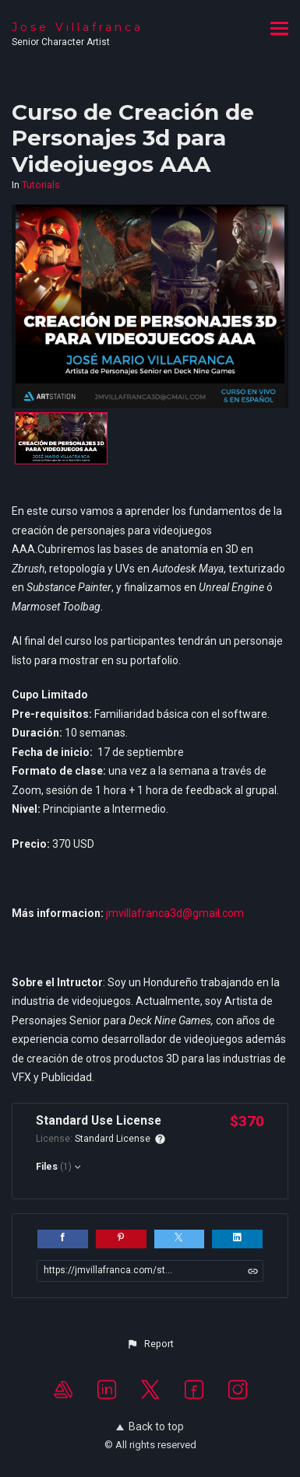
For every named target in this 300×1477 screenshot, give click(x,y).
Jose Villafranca (77, 27)
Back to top (150, 1426)
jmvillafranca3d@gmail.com (175, 913)
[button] (149, 1344)
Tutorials (41, 185)
